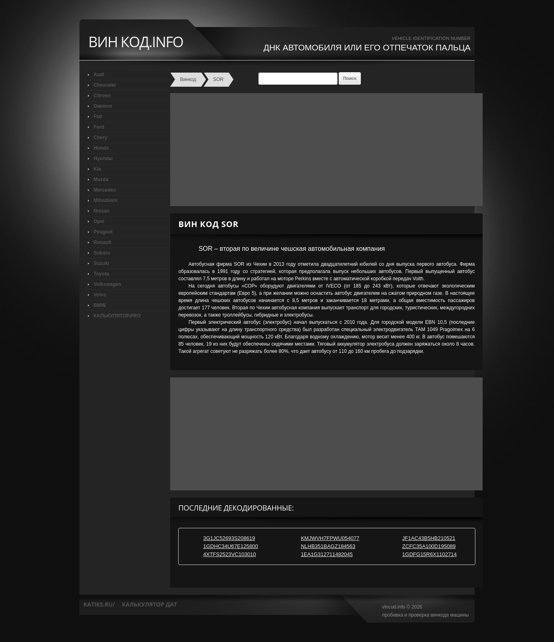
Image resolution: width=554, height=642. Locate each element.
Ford (99, 127)
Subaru (102, 253)
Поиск (349, 78)
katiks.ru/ (99, 604)
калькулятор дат (149, 604)
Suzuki (101, 263)
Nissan (101, 211)
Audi (99, 74)
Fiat (98, 116)
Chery (100, 137)
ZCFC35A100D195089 (429, 546)
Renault (102, 242)
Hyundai (103, 158)
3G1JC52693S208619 (229, 538)
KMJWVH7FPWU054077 (330, 538)
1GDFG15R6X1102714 (429, 554)
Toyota (101, 274)
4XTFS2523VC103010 (229, 554)
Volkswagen (107, 284)
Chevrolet (105, 85)
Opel (99, 221)
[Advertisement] (324, 149)
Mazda (101, 179)
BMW (100, 305)
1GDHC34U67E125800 (230, 546)
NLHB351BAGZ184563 (328, 546)
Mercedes (105, 190)
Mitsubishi (105, 200)
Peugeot (103, 232)
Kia (97, 169)
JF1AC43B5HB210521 (429, 538)
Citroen (102, 95)
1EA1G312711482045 (327, 554)
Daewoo (103, 106)
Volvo (100, 295)
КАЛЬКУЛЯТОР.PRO (117, 316)
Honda (101, 148)
